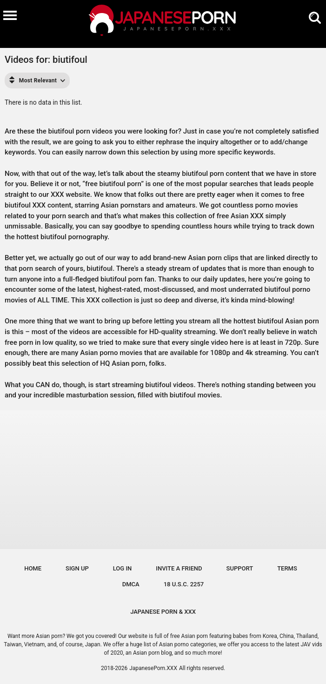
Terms (287, 568)
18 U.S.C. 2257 (184, 584)
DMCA (131, 584)
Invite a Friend (179, 568)
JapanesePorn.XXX (153, 668)
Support (239, 568)
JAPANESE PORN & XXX (163, 611)
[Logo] (163, 22)
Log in (122, 568)
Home (32, 568)
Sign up (77, 568)
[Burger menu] (9, 14)
